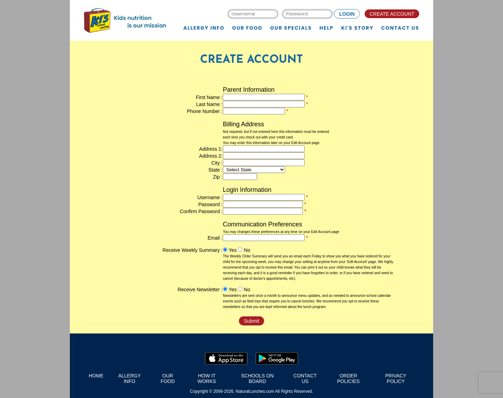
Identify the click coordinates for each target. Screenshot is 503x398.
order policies (348, 378)
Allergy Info (204, 28)
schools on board (257, 378)
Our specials (291, 28)
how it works (206, 378)
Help (327, 28)
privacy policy (395, 378)
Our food (247, 28)
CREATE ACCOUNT (392, 14)
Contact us (400, 28)
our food (168, 378)
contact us (305, 378)
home (96, 375)
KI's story (357, 28)
